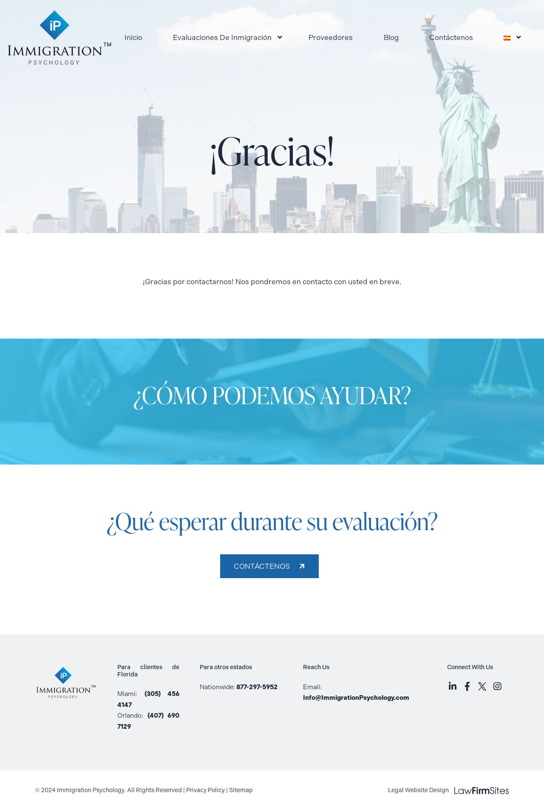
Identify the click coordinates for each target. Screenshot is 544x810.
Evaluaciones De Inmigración (222, 37)
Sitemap (241, 790)
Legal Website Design (448, 790)
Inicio (133, 37)
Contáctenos (451, 37)
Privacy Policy (205, 790)
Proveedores (331, 37)
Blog (391, 37)
